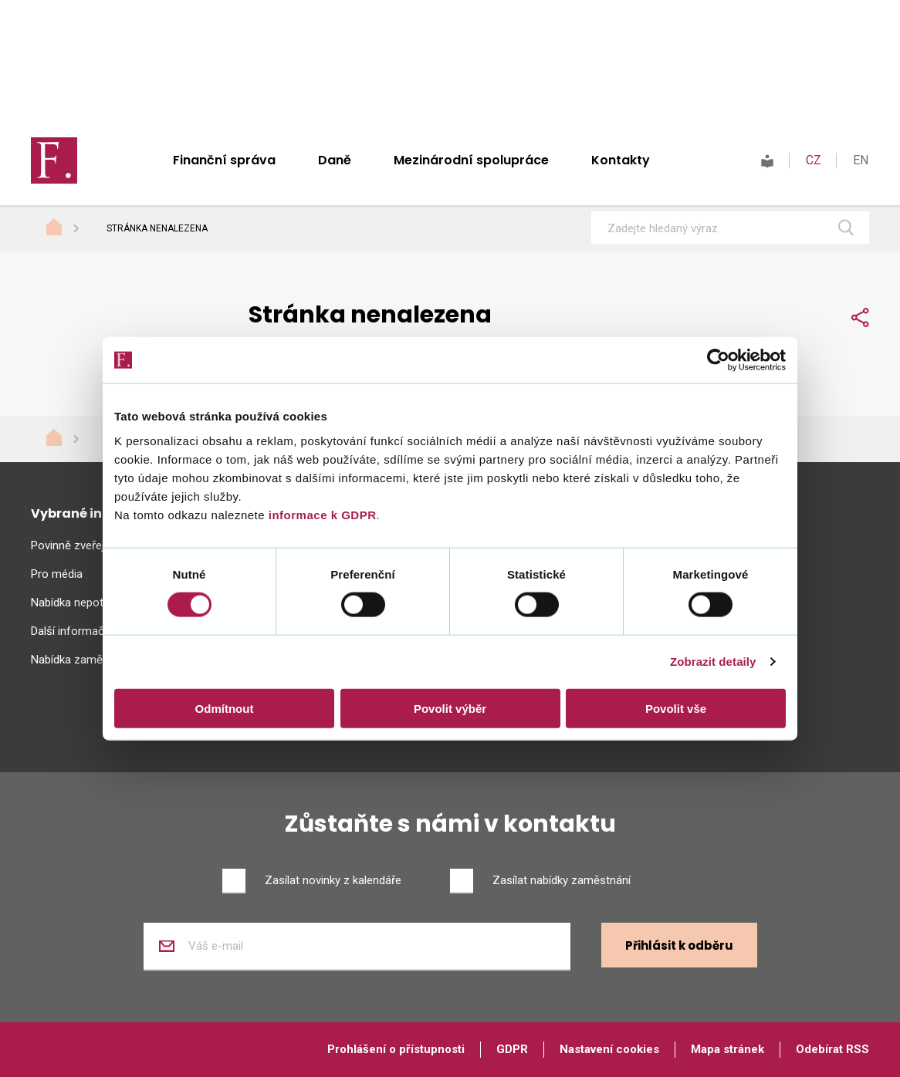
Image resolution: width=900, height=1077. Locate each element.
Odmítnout (224, 707)
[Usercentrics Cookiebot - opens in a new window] (718, 360)
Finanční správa (224, 160)
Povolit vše (675, 707)
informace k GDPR (320, 514)
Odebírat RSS (832, 1049)
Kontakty (620, 160)
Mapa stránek (727, 1049)
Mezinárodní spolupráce (471, 160)
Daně (334, 160)
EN (860, 160)
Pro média (57, 574)
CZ (813, 160)
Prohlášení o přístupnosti (396, 1049)
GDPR (512, 1049)
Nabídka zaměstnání (82, 660)
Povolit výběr (450, 707)
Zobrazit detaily (713, 661)
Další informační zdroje (89, 631)
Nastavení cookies (609, 1049)
